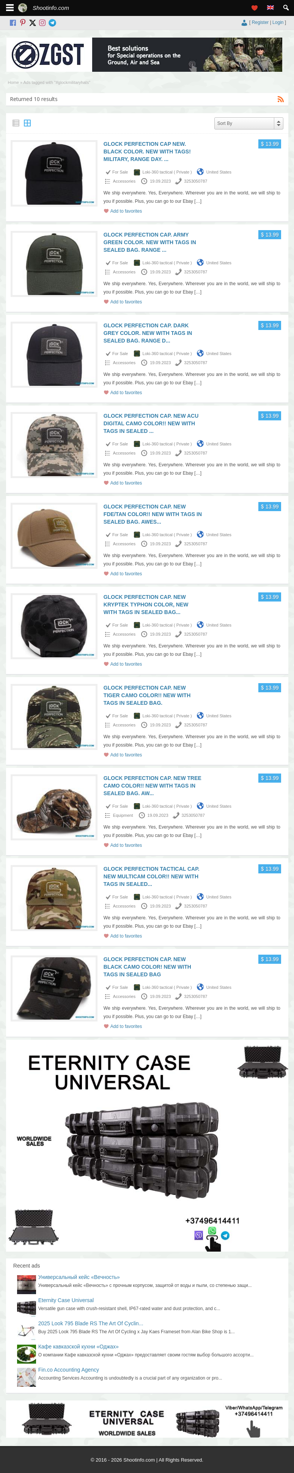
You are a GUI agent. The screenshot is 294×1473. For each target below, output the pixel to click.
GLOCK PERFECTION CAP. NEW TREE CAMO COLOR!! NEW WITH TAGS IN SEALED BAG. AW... (152, 785)
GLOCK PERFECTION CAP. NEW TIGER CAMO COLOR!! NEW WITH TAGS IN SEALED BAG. (147, 695)
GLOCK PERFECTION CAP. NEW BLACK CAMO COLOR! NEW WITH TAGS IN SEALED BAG (147, 966)
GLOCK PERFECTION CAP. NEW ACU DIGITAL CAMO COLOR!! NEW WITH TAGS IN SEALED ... (151, 423)
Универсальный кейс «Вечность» (79, 1277)
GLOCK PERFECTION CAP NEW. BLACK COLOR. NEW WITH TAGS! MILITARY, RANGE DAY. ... (147, 151)
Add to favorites (126, 211)
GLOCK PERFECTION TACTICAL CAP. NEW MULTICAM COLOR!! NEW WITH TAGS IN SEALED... (152, 876)
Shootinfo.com (51, 8)
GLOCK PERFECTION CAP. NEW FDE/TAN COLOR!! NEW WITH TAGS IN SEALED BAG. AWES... (153, 514)
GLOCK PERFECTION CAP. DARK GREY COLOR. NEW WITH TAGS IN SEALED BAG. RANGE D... (148, 333)
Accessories (124, 181)
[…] (197, 201)
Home (13, 82)
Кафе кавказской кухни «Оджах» (78, 1347)
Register (260, 22)
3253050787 (195, 181)
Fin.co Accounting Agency (68, 1370)
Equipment (123, 815)
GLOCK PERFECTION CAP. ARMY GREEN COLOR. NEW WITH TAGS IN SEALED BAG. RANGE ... (150, 242)
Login (277, 22)
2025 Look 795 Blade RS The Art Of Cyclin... (90, 1323)
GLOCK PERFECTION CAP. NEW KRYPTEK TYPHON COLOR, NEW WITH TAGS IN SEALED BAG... (146, 604)
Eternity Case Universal (66, 1300)
